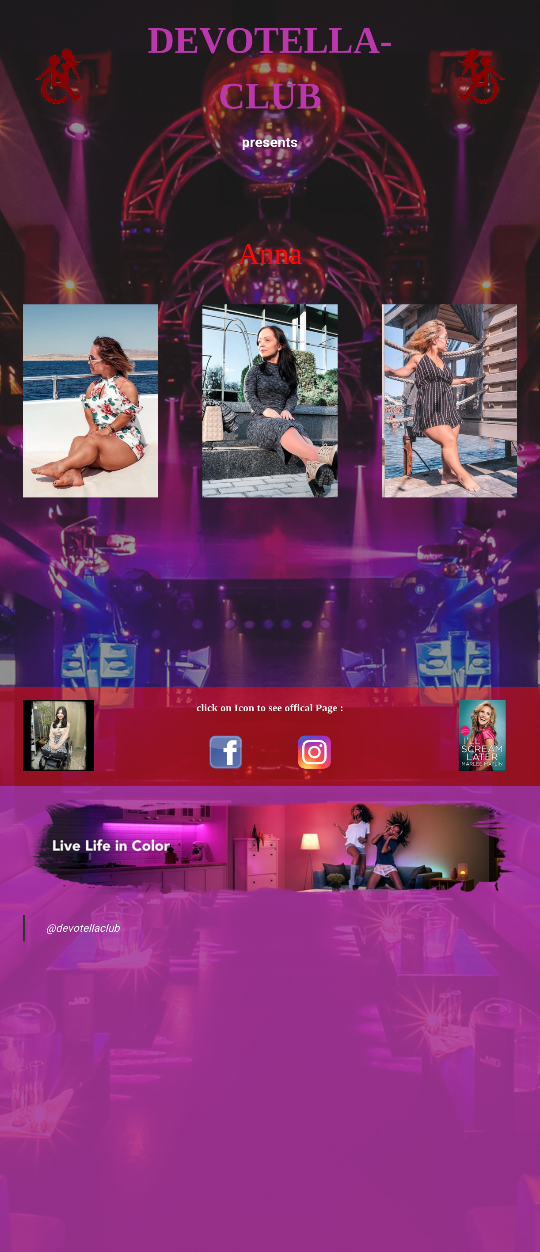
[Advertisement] (270, 192)
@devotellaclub (82, 928)
